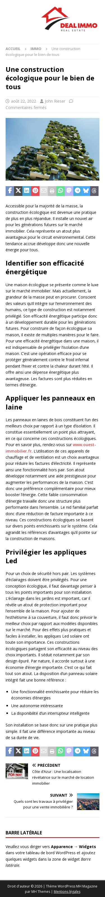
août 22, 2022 (23, 101)
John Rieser (55, 101)
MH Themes (40, 891)
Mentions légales (67, 891)
